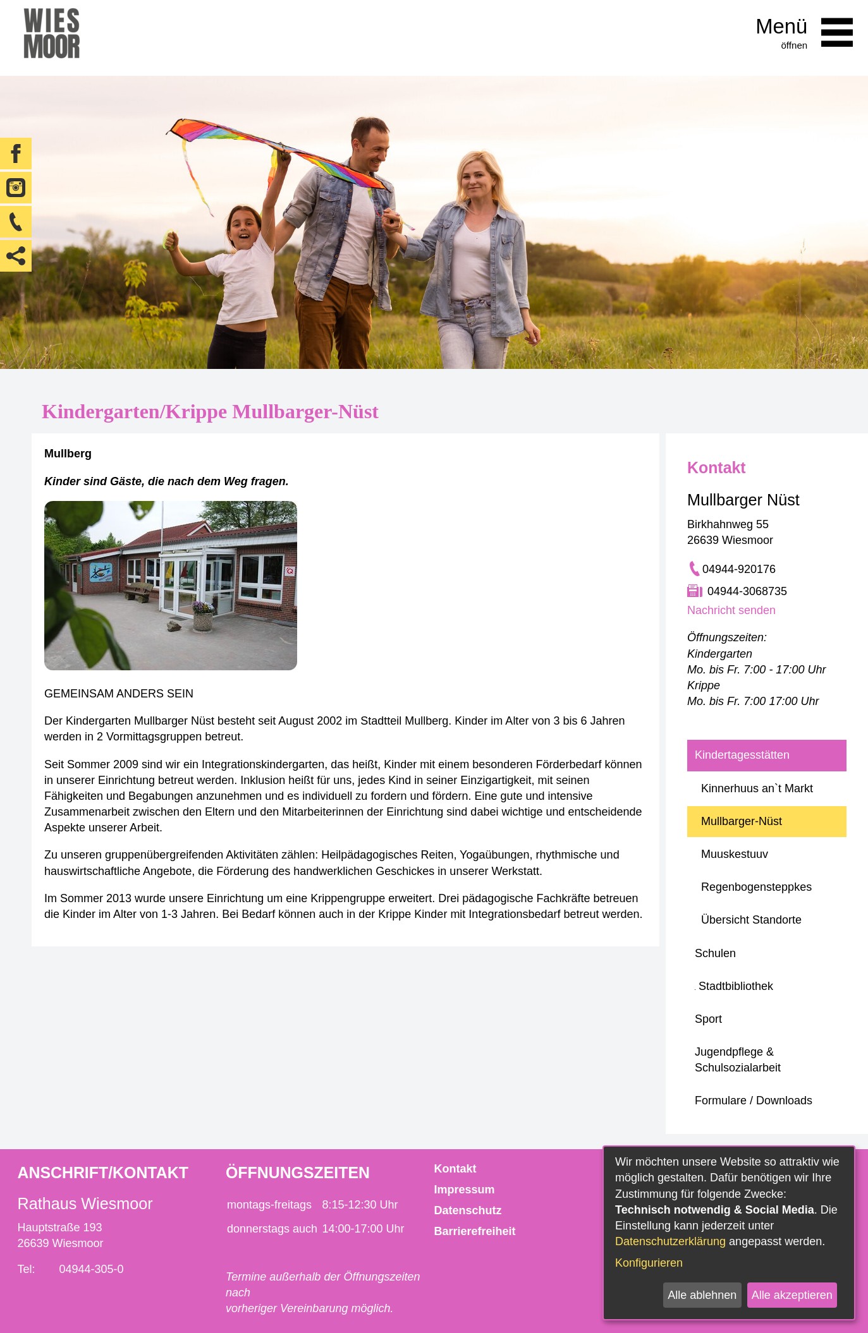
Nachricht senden (731, 610)
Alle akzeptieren (792, 1295)
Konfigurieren (649, 1263)
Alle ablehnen (702, 1295)
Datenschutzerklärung (670, 1241)
